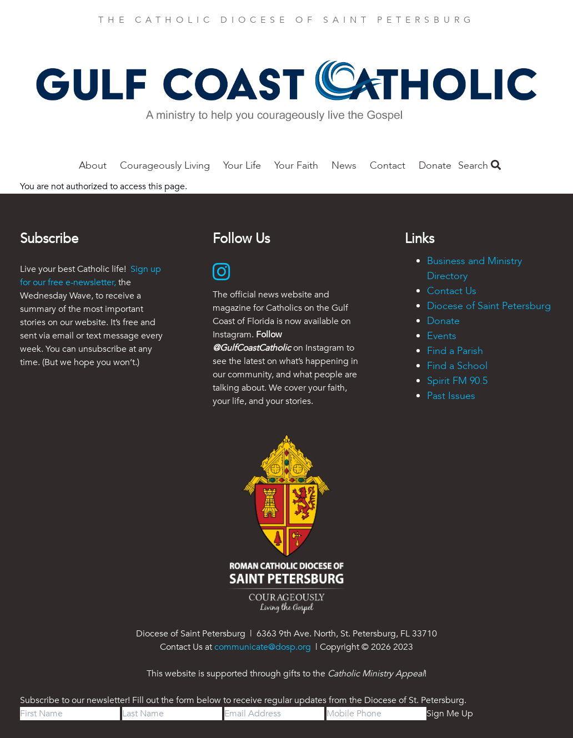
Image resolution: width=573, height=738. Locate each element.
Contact (387, 166)
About (93, 166)
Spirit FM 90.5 (457, 381)
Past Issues (451, 396)
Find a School (457, 366)
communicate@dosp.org (262, 647)
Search (479, 166)
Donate (435, 166)
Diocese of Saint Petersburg (489, 306)
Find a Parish (455, 351)
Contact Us (451, 291)
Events (441, 336)
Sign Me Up (449, 713)
